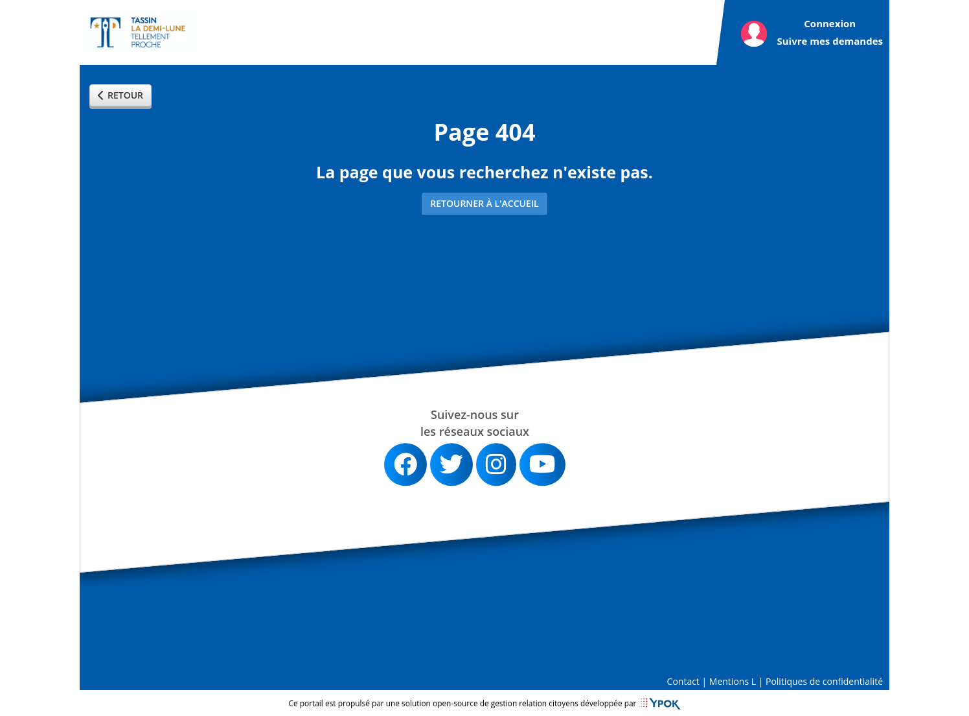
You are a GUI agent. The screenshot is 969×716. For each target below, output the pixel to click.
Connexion (830, 23)
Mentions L (732, 681)
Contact (683, 681)
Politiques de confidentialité (824, 681)
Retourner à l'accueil (484, 203)
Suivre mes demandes (830, 40)
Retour (120, 95)
